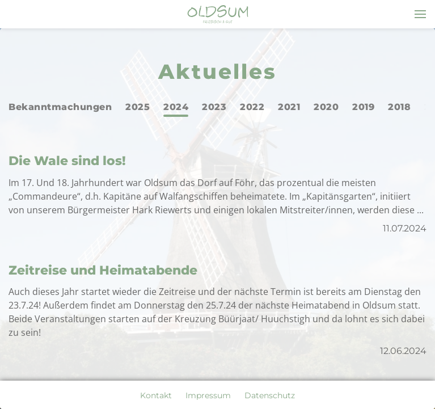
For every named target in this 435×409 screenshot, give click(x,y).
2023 (214, 107)
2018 (399, 107)
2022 (252, 107)
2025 (137, 107)
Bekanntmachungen (60, 107)
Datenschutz (269, 395)
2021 (289, 107)
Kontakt (156, 395)
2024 (175, 107)
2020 (326, 107)
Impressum (208, 395)
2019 (363, 107)
